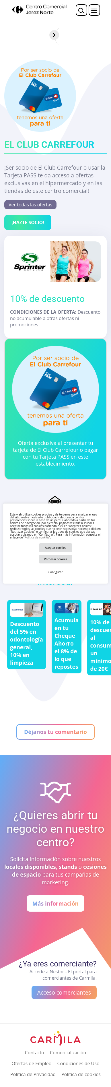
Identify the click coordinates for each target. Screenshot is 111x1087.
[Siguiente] (106, 35)
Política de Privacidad (33, 1074)
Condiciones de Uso (78, 1063)
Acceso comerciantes (64, 992)
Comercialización (68, 1052)
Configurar (55, 572)
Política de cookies (37, 537)
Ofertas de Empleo (31, 1063)
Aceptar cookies (55, 548)
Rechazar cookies (55, 559)
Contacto (34, 1052)
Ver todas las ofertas (30, 204)
